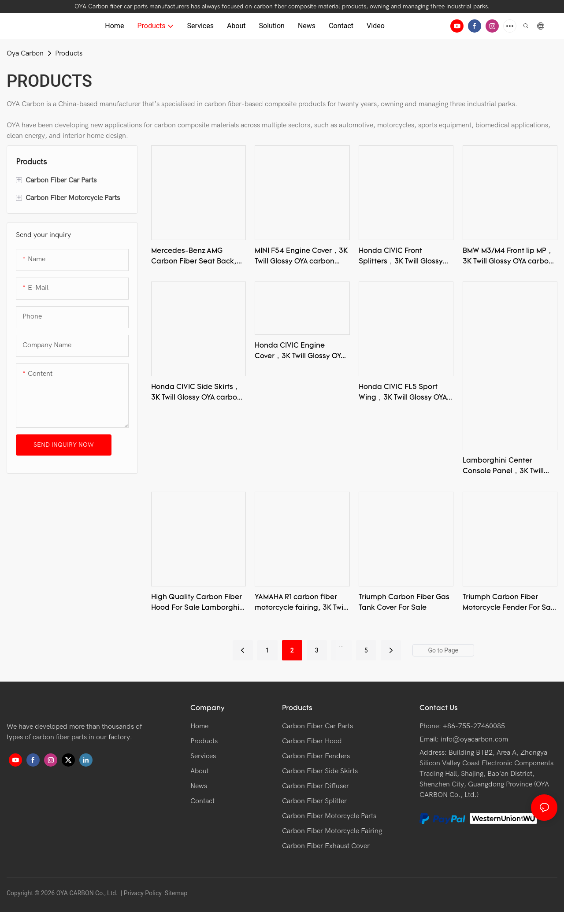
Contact (202, 801)
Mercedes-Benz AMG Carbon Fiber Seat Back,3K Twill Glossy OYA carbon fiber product (198, 257)
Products (68, 53)
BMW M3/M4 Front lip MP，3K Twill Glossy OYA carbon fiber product (508, 257)
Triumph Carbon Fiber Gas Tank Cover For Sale (404, 603)
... (341, 645)
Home (199, 726)
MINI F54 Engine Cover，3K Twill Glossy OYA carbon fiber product (301, 257)
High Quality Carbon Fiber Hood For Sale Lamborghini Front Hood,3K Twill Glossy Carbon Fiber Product (198, 603)
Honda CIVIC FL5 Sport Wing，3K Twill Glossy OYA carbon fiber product (403, 393)
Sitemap (175, 893)
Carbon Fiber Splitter (314, 801)
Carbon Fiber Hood (312, 741)
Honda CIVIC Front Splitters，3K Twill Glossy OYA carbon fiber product (403, 257)
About (199, 771)
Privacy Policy (143, 893)
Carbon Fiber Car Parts (317, 726)
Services (203, 756)
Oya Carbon (25, 53)
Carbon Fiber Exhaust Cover (326, 846)
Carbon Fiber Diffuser (315, 786)
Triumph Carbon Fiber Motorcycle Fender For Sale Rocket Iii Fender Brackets (510, 603)
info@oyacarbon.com (474, 739)
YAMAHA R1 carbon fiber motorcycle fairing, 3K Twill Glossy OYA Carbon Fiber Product (301, 603)
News (198, 786)
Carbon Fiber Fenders (316, 756)
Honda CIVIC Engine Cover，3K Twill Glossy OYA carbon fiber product (300, 352)
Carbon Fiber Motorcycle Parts (329, 816)
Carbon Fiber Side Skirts (320, 771)
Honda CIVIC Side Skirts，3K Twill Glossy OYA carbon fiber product (196, 393)
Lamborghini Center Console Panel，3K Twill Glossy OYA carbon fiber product (504, 467)
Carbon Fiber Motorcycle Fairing (332, 831)
